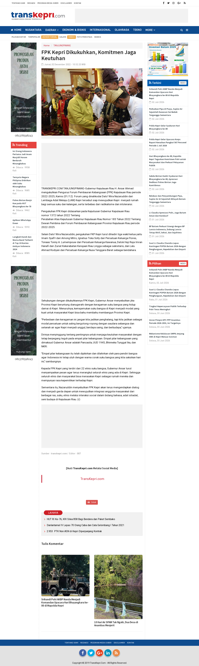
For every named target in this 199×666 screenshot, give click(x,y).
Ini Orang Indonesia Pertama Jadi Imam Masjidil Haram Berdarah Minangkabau (22, 157)
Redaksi (31, 3)
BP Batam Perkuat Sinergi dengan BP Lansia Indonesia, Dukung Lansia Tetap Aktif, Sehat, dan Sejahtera (167, 229)
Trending (20, 145)
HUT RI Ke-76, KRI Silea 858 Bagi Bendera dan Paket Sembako (81, 519)
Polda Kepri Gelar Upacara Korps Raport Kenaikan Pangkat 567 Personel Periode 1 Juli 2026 (167, 142)
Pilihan (155, 263)
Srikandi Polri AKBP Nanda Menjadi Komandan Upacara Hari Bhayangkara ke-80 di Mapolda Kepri (64, 602)
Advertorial (49, 37)
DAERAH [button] (50, 30)
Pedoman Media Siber (48, 3)
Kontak (77, 3)
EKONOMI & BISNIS (74, 29)
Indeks (97, 37)
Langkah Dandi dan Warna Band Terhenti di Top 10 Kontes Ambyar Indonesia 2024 (23, 243)
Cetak (92, 502)
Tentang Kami (18, 3)
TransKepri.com (92, 479)
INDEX (183, 83)
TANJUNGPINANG (62, 45)
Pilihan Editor (19, 37)
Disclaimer (66, 3)
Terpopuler (34, 37)
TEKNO (137, 29)
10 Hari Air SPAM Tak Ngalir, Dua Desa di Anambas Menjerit (116, 623)
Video (71, 37)
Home (16, 29)
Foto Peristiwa (84, 37)
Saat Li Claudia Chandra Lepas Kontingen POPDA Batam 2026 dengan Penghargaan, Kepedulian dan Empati (167, 246)
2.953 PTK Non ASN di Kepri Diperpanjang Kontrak (74, 531)
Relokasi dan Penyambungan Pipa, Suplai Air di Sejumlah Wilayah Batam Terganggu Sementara (167, 198)
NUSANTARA (33, 29)
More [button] (149, 30)
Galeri (62, 37)
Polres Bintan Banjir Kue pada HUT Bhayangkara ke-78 (22, 203)
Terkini (155, 83)
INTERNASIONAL (100, 29)
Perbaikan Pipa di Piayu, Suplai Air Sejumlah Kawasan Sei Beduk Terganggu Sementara (165, 111)
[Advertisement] (131, 16)
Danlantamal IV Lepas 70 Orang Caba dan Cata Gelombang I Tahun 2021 (85, 525)
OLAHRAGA (122, 29)
